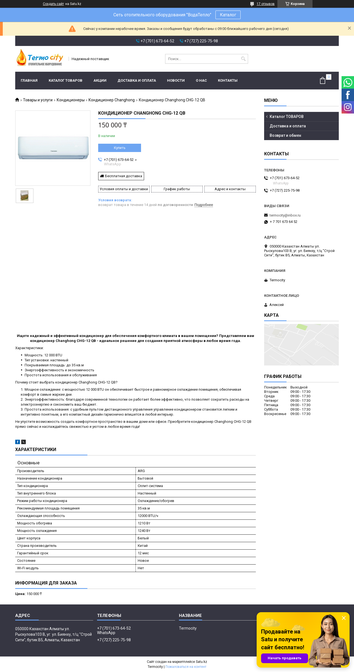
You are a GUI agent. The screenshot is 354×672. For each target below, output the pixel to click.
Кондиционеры (71, 100)
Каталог (228, 14)
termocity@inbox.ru (285, 215)
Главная (29, 80)
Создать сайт (53, 4)
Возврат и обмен (285, 135)
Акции (99, 80)
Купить (120, 148)
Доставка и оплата (137, 80)
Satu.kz (201, 662)
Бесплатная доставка (123, 176)
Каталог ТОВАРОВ (65, 80)
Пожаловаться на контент (185, 667)
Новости (176, 80)
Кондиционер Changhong (111, 100)
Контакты (228, 80)
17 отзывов (266, 4)
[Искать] (243, 59)
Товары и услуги (38, 100)
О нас (201, 80)
